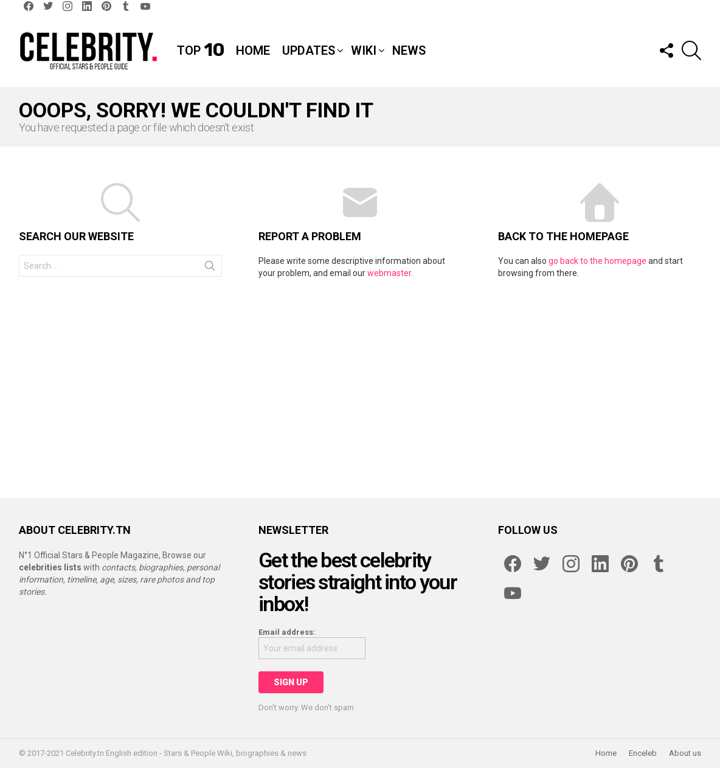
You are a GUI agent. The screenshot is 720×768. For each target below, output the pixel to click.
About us (685, 753)
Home (253, 50)
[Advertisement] (360, 382)
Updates (308, 50)
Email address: (287, 632)
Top (200, 50)
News (409, 50)
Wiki (363, 50)
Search (210, 268)
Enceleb (643, 753)
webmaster (389, 273)
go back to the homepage (597, 261)
